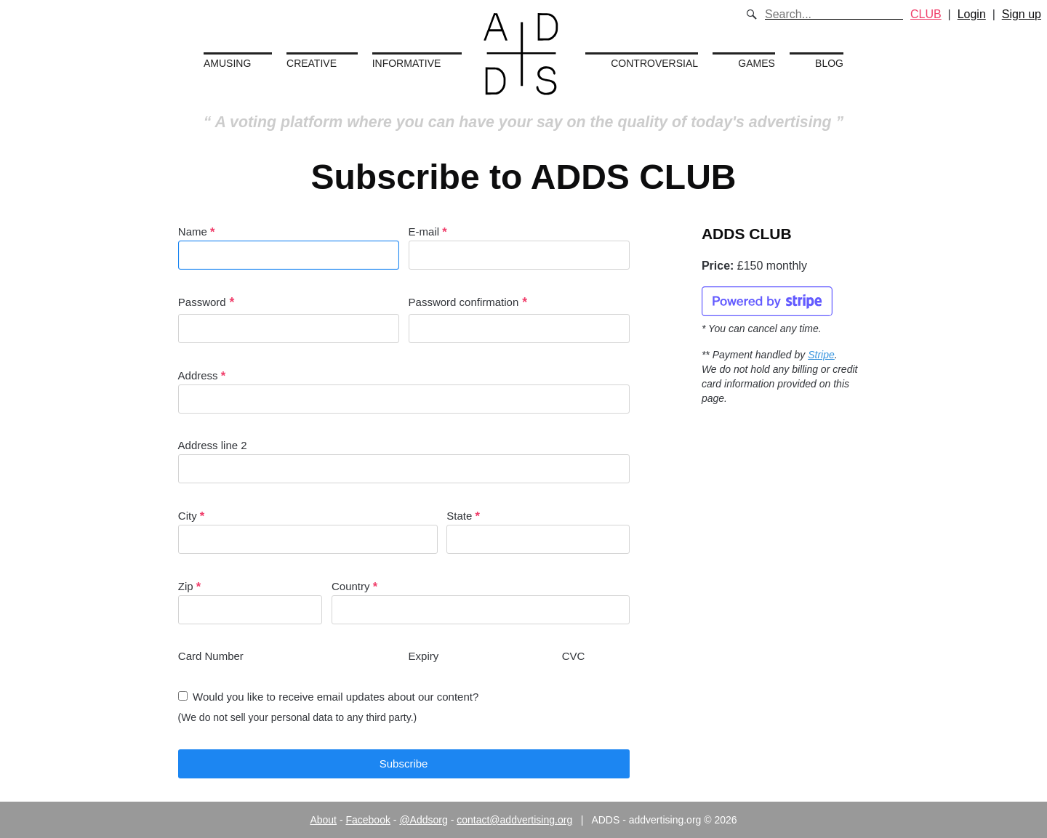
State (537, 531)
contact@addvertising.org (514, 820)
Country (481, 602)
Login (972, 14)
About (323, 820)
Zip (250, 602)
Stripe (821, 354)
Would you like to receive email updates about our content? (335, 696)
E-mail (519, 247)
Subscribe (404, 763)
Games (756, 63)
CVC (573, 656)
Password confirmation (464, 302)
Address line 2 (404, 461)
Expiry (424, 656)
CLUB (926, 14)
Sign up (1021, 14)
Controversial (654, 63)
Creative (311, 63)
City (308, 531)
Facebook (367, 820)
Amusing (227, 63)
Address (404, 391)
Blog (829, 63)
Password (202, 302)
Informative (406, 63)
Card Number (211, 656)
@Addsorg (423, 820)
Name (288, 247)
